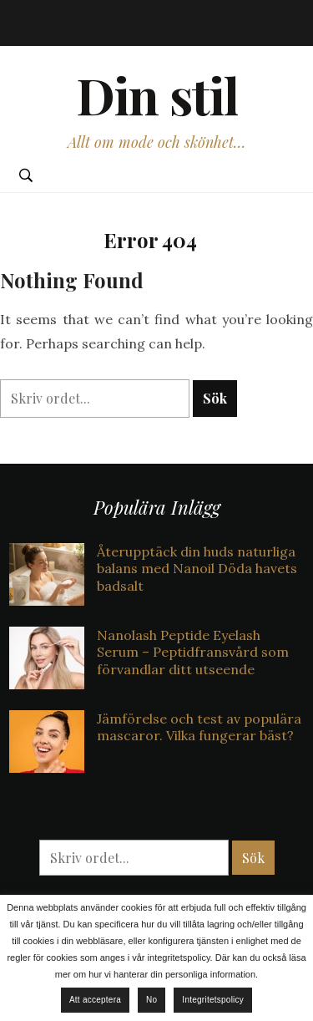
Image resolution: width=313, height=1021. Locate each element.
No (151, 999)
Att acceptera (95, 999)
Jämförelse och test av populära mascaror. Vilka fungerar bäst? (199, 727)
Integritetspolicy (213, 999)
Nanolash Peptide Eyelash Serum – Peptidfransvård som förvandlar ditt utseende (193, 652)
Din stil (157, 94)
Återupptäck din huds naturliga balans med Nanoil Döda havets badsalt (197, 569)
